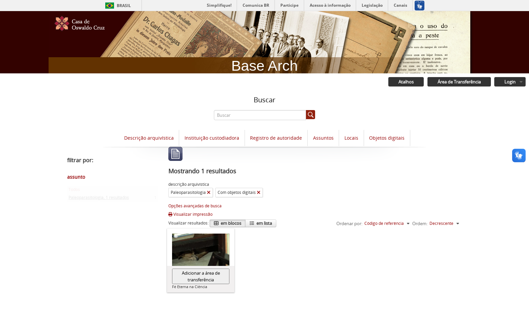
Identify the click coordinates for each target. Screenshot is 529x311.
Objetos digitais (387, 138)
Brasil (124, 5)
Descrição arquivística (149, 138)
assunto (76, 177)
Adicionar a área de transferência (201, 276)
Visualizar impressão (190, 214)
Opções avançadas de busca (195, 206)
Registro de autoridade (276, 138)
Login (509, 82)
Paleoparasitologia (98, 199)
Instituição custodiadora (212, 138)
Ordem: (419, 224)
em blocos (230, 223)
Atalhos (405, 82)
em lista (263, 223)
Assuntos (323, 138)
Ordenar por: (349, 224)
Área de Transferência (458, 82)
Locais (351, 138)
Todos (74, 191)
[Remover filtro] (209, 192)
